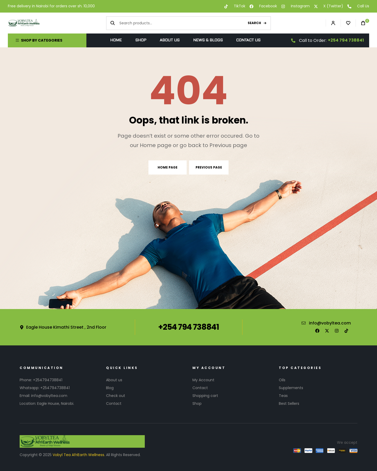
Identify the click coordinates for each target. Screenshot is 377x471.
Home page (168, 167)
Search (254, 23)
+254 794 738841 (346, 40)
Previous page (209, 167)
